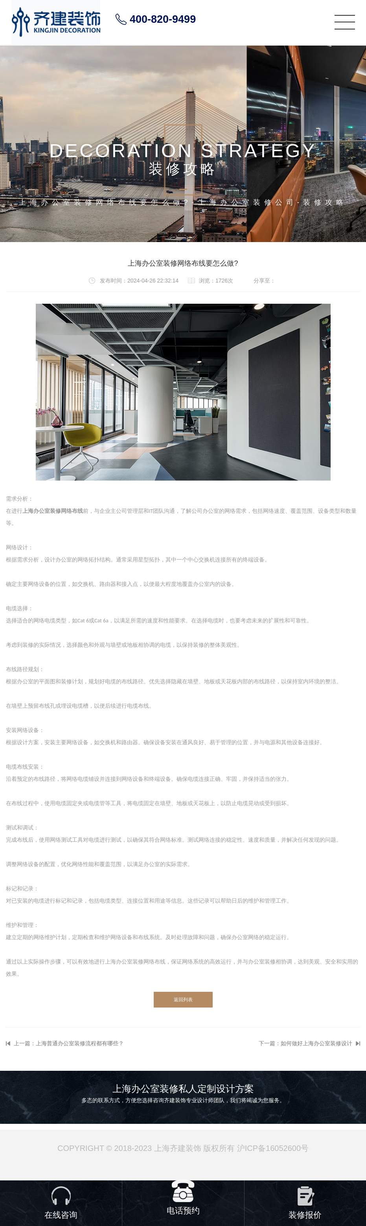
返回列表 (183, 999)
